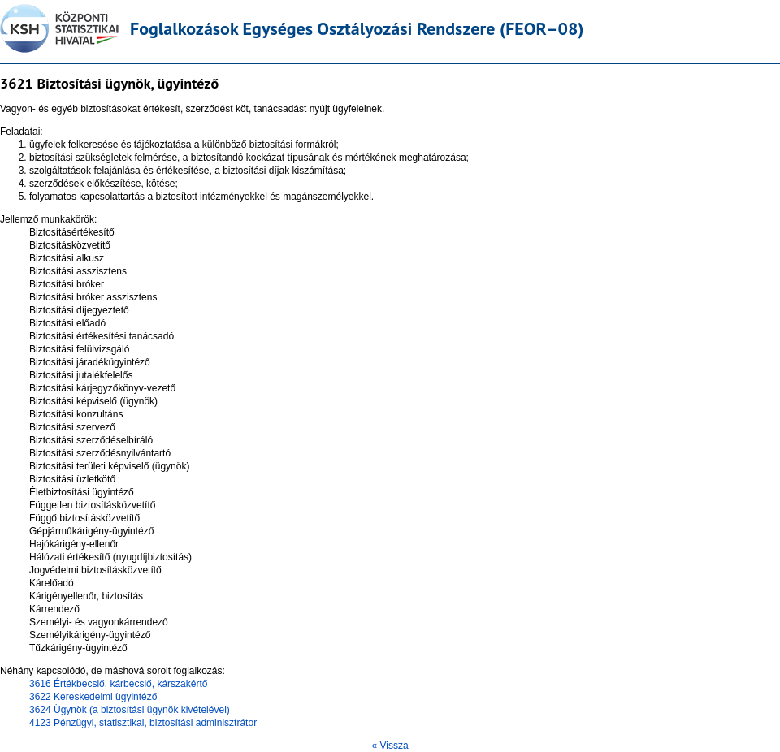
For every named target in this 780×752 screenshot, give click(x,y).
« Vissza (389, 745)
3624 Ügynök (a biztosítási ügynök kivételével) (129, 709)
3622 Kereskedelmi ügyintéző (93, 696)
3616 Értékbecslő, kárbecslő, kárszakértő (118, 683)
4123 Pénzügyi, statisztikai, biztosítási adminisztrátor (143, 722)
